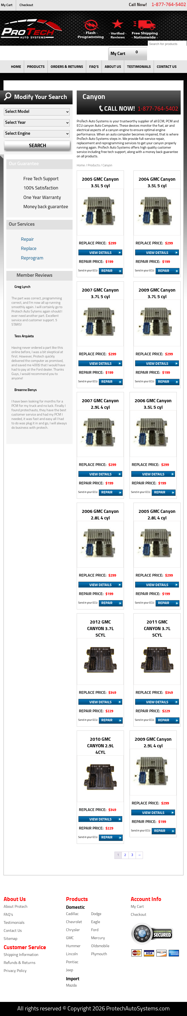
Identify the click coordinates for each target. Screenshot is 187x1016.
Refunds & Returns (19, 963)
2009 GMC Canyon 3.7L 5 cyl (157, 293)
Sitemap (10, 939)
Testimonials (14, 923)
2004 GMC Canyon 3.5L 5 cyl (157, 182)
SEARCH (37, 145)
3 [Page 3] (132, 855)
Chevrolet (74, 922)
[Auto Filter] (37, 112)
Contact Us (13, 931)
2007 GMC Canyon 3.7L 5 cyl (100, 293)
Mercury (98, 938)
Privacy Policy (15, 971)
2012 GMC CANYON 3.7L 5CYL (100, 628)
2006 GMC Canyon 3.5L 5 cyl (153, 403)
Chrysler (73, 930)
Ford (94, 930)
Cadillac (72, 914)
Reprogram (32, 258)
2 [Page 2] (125, 855)
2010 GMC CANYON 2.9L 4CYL (100, 745)
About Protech (16, 907)
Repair (27, 239)
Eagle (95, 922)
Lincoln (72, 954)
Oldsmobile (100, 946)
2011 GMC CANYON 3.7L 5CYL (157, 628)
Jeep (69, 970)
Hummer (73, 946)
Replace (29, 249)
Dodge (96, 914)
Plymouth (99, 954)
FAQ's (8, 915)
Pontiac (72, 962)
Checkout (26, 5)
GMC (70, 938)
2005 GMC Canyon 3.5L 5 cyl (100, 182)
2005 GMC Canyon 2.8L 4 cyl (157, 514)
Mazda (71, 986)
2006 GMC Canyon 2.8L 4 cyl (100, 514)
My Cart (6, 5)
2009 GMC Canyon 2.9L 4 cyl (153, 742)
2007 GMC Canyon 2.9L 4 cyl (100, 403)
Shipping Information (21, 955)
